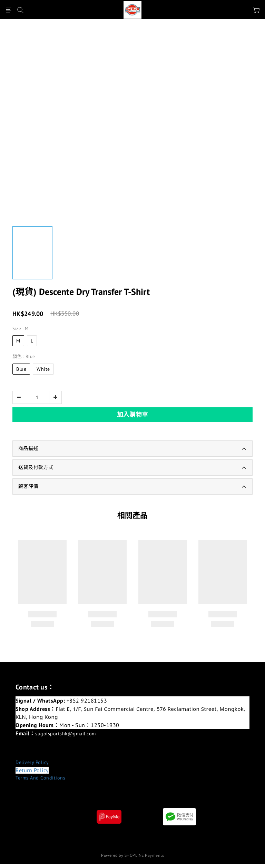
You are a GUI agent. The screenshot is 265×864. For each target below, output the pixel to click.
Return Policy (32, 770)
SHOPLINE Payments (144, 855)
